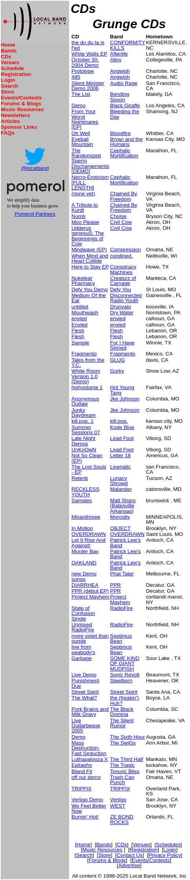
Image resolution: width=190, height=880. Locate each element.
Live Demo (84, 675)
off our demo (86, 777)
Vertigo (118, 799)
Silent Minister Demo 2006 (87, 85)
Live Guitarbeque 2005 (85, 726)
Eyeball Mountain (82, 141)
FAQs (8, 133)
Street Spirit (85, 692)
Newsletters (15, 115)
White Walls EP (89, 54)
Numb (78, 216)
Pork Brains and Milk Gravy (90, 711)
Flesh (77, 331)
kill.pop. (119, 421)
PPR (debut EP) (90, 591)
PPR (115, 585)
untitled (79, 307)
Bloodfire (120, 133)
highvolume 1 (86, 387)
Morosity (120, 517)
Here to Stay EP (90, 267)
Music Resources (22, 109)
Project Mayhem (90, 597)
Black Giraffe (125, 105)
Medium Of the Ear (88, 297)
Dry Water (121, 313)
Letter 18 (120, 455)
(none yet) (83, 194)
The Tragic (122, 765)
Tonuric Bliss (124, 771)
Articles (10, 121)
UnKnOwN (83, 450)
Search (9, 86)
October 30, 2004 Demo (85, 62)
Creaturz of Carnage (123, 280)
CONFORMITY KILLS (127, 45)
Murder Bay (85, 551)
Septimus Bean (121, 638)
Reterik (79, 478)
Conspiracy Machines (123, 269)
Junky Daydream (83, 412)
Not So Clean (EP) (86, 458)
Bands (9, 51)
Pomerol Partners (35, 214)
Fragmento (84, 354)
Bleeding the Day (124, 113)
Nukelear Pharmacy (83, 280)
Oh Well (80, 133)
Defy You (120, 289)
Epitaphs (81, 765)
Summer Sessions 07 (85, 429)
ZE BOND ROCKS (121, 819)
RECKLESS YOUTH (85, 491)
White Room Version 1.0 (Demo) (85, 376)
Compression (125, 249)
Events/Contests (21, 98)
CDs (6, 57)
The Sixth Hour (127, 737)
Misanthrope (85, 517)
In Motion (82, 528)
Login (8, 80)
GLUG (117, 360)
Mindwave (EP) (89, 249)
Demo (78, 105)
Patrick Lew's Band (125, 542)
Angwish (120, 71)
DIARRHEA (85, 585)
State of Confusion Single (83, 613)
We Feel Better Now (88, 808)
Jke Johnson (124, 399)
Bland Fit (81, 771)
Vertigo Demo (87, 799)
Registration (16, 74)
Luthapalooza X (89, 759)
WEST (117, 806)
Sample (80, 343)
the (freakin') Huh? (124, 700)
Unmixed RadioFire (82, 627)
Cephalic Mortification (124, 153)
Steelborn (121, 680)
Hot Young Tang (122, 389)
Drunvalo (120, 307)
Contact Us (129, 855)
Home (8, 45)
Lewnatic (120, 467)
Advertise (129, 865)
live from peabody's (83, 649)
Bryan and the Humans (126, 141)
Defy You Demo (89, 289)
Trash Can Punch (122, 779)
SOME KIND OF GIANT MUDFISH (124, 663)
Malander (121, 489)
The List (80, 94)
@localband (35, 168)
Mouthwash (84, 313)
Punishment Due (85, 683)
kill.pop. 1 (82, 421)
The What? (84, 698)
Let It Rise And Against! (88, 542)
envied (79, 318)
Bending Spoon (119, 96)
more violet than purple (90, 638)
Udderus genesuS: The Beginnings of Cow (87, 236)
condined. (121, 256)
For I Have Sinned (122, 345)
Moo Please (85, 222)
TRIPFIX (81, 789)
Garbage (81, 658)
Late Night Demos (83, 440)
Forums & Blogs (21, 103)
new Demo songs (84, 576)
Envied (79, 325)
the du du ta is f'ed (87, 45)
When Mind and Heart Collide (89, 258)
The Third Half (126, 759)
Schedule (12, 68)
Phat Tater (122, 574)
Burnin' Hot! (85, 817)
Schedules (168, 845)
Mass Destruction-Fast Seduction (88, 748)
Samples (81, 500)
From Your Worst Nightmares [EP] (84, 119)
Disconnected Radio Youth (126, 297)
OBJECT (120, 528)
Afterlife (119, 54)
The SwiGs (122, 743)
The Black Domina (121, 711)
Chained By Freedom (123, 196)
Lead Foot (121, 438)
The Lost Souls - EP (88, 469)
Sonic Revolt (124, 675)
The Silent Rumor (121, 723)
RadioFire (121, 608)
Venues (10, 62)
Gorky (117, 371)
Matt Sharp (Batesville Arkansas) (122, 506)
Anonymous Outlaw (85, 401)
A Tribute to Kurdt (84, 207)
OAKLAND (84, 563)
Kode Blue (122, 427)
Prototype (82, 71)
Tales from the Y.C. (87, 362)
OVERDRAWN (88, 534)
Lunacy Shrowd (119, 480)
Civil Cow (121, 222)
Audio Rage (123, 83)
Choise (118, 216)
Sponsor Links (19, 127)
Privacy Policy (164, 855)
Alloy (115, 60)
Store (7, 92)
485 (75, 77)
